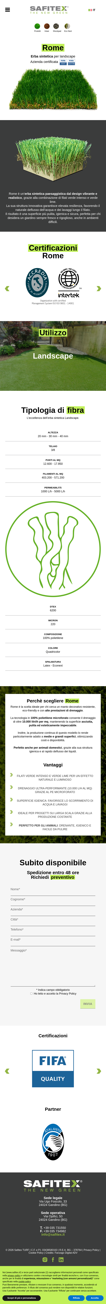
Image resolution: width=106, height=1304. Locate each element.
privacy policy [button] (14, 1275)
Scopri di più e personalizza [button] (21, 1298)
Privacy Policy (67, 993)
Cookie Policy (36, 1252)
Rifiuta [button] (76, 1298)
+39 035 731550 (55, 1227)
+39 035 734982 (55, 1231)
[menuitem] (95, 10)
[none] (95, 10)
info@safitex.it (53, 1234)
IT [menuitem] (94, 10)
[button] (7, 288)
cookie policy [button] (24, 1281)
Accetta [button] (95, 1298)
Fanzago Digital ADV (66, 1252)
